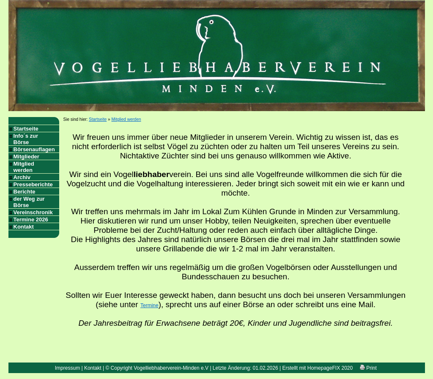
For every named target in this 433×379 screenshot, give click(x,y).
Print (368, 368)
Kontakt (24, 227)
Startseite (26, 128)
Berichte (25, 191)
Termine (149, 305)
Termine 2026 (31, 219)
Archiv (22, 177)
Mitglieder (26, 156)
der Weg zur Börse (29, 202)
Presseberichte (33, 184)
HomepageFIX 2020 (330, 368)
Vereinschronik (33, 212)
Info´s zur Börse (26, 139)
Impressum (67, 368)
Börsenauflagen (34, 149)
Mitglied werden (24, 167)
